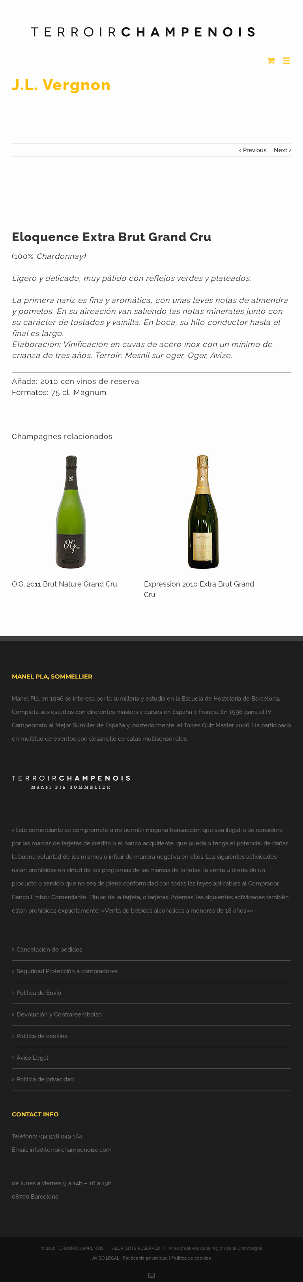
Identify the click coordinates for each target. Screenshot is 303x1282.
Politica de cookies (42, 1036)
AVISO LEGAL (105, 1258)
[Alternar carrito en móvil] (271, 60)
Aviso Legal (32, 1057)
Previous (254, 150)
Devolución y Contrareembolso (59, 1014)
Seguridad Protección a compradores (67, 971)
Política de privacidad (45, 1079)
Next (280, 150)
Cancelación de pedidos (49, 949)
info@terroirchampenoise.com (71, 1149)
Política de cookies (191, 1258)
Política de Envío (39, 992)
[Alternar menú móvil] (287, 60)
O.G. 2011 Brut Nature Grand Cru (64, 584)
